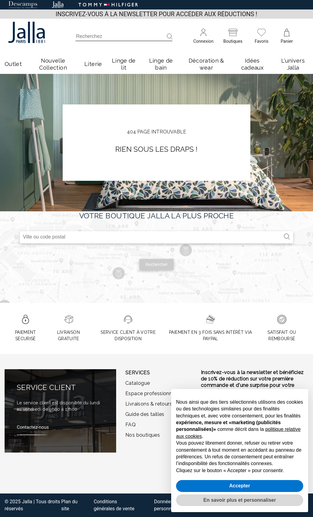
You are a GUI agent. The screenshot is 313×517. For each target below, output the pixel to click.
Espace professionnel (150, 393)
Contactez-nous (33, 427)
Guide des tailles (144, 414)
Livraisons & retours (148, 404)
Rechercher (156, 264)
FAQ (130, 425)
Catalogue (137, 383)
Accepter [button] (239, 485)
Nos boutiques (142, 435)
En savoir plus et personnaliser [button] (239, 500)
